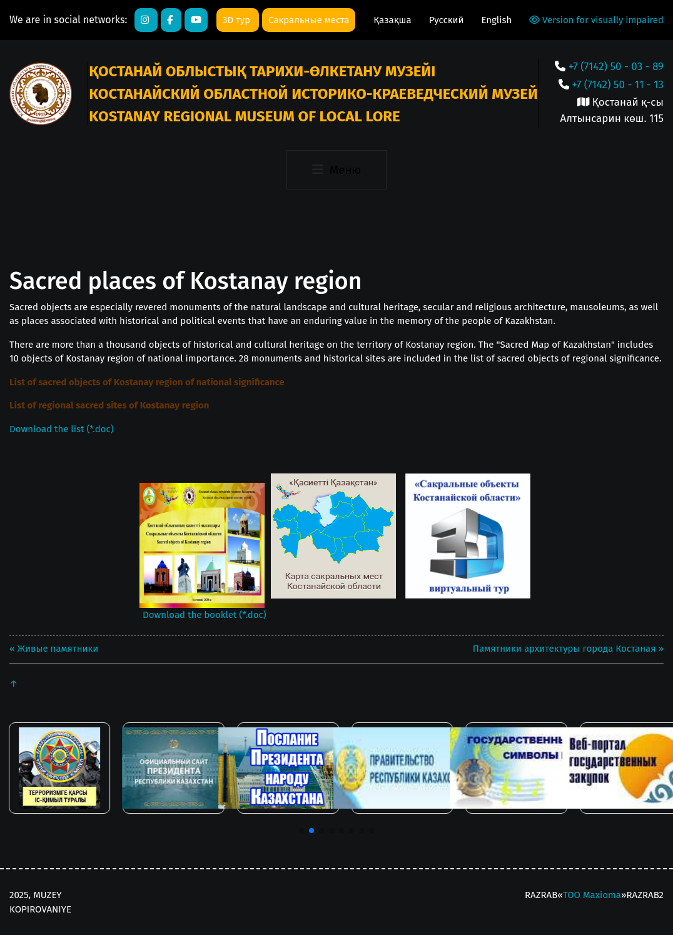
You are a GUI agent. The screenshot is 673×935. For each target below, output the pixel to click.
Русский (448, 20)
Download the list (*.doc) (61, 429)
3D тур (238, 20)
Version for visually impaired (596, 20)
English (496, 20)
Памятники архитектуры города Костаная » (568, 648)
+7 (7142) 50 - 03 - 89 (616, 66)
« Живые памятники (53, 648)
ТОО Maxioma (592, 895)
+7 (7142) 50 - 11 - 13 (618, 84)
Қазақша (393, 20)
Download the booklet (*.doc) (204, 614)
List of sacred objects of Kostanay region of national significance (147, 382)
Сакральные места (308, 20)
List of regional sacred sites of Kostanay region (109, 405)
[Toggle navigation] (336, 169)
